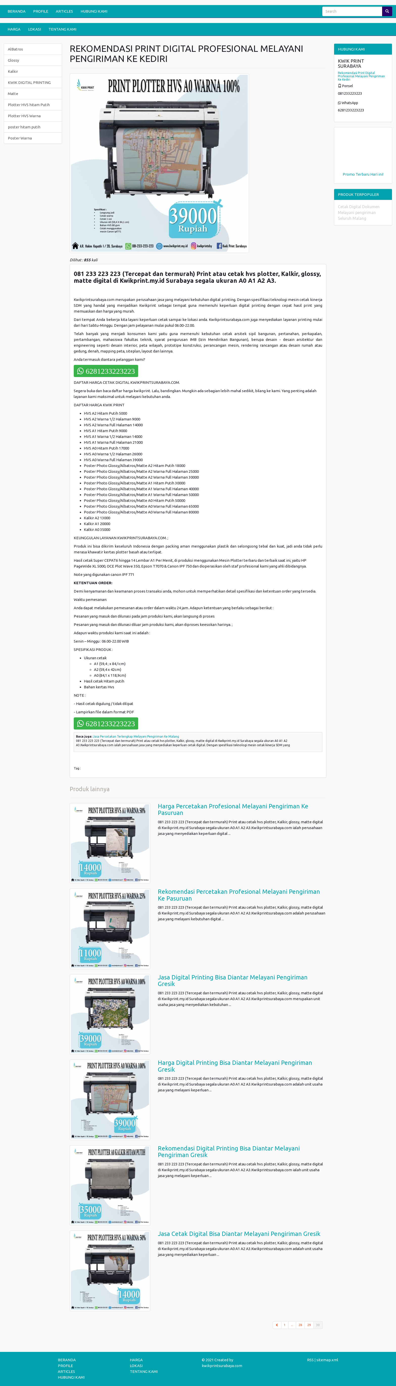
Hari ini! (376, 174)
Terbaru (362, 174)
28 (300, 1325)
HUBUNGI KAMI (94, 11)
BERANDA (17, 11)
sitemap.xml (327, 1360)
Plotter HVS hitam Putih (29, 105)
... (292, 1325)
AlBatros (15, 49)
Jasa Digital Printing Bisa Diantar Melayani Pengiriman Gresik (233, 980)
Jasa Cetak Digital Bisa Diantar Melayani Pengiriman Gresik (239, 1233)
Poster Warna (20, 138)
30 (319, 1325)
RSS (310, 1360)
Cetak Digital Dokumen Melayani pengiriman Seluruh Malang (359, 212)
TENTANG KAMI (62, 29)
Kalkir (13, 71)
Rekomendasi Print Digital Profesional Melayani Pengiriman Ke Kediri (361, 76)
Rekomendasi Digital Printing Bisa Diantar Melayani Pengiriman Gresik (229, 1151)
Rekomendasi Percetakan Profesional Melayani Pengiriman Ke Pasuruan (239, 895)
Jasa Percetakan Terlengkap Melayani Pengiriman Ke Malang (136, 736)
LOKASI (34, 29)
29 (309, 1325)
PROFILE (40, 11)
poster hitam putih (24, 127)
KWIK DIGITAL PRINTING (29, 82)
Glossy (13, 60)
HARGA (14, 29)
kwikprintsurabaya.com (222, 1366)
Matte (13, 93)
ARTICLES (64, 11)
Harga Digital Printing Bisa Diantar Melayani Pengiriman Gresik (235, 1066)
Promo (349, 174)
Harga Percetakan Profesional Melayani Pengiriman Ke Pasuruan (233, 809)
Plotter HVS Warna (24, 116)
